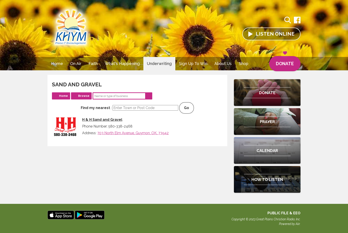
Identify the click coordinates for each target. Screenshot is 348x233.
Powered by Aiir (289, 224)
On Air (75, 63)
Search (148, 95)
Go (186, 108)
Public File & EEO (284, 213)
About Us (223, 63)
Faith (93, 63)
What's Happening (122, 63)
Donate (285, 61)
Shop (243, 63)
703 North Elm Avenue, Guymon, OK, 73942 (133, 133)
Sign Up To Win (193, 63)
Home (57, 63)
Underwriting (159, 63)
